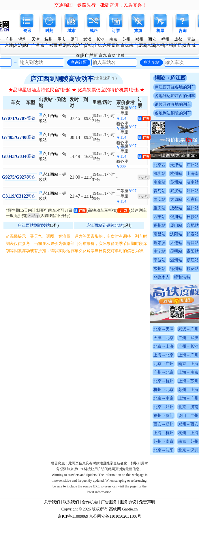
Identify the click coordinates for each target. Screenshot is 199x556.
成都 (178, 39)
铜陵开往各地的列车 (173, 104)
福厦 (62, 45)
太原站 (176, 199)
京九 (103, 55)
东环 (107, 45)
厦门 (74, 39)
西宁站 (159, 217)
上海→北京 (163, 355)
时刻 (49, 31)
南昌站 (159, 234)
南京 (113, 39)
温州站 (176, 260)
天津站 (176, 165)
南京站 (159, 182)
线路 (94, 31)
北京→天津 (163, 329)
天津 (35, 39)
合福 (169, 45)
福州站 (159, 225)
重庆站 (159, 208)
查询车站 (151, 62)
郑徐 (116, 45)
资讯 (27, 31)
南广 (133, 45)
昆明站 (176, 251)
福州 (165, 39)
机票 (160, 31)
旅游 (138, 31)
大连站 (176, 243)
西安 (152, 39)
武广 (27, 45)
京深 (151, 45)
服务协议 (128, 502)
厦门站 (176, 225)
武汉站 (176, 191)
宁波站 (159, 260)
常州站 (159, 268)
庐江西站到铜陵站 (34, 225)
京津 (9, 45)
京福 (160, 45)
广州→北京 (163, 372)
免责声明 (147, 502)
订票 (116, 31)
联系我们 (71, 502)
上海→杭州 (163, 433)
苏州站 (176, 182)
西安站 (159, 199)
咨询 (183, 31)
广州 (9, 39)
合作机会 (90, 502)
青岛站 (159, 191)
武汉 (87, 39)
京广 (44, 45)
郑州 (139, 39)
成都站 (176, 208)
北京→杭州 (163, 381)
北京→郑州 (163, 407)
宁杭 (98, 45)
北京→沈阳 (163, 450)
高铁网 (115, 509)
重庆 (61, 39)
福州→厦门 (163, 415)
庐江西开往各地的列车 (175, 87)
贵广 (85, 55)
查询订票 (79, 62)
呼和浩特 (182, 277)
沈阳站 (176, 234)
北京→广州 (163, 364)
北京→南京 (163, 398)
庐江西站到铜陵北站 (104, 225)
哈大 (71, 45)
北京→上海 (163, 346)
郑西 (53, 45)
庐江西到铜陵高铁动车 (62, 78)
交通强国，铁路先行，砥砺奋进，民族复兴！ (100, 5)
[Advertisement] (54, 311)
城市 (71, 31)
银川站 (176, 217)
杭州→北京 (163, 389)
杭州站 (176, 173)
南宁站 (159, 251)
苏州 (126, 39)
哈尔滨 (159, 243)
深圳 (22, 39)
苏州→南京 (163, 441)
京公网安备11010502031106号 (115, 516)
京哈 (112, 55)
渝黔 (121, 55)
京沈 (125, 45)
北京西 (159, 165)
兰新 (94, 55)
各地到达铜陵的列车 (173, 113)
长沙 (100, 39)
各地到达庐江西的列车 (175, 96)
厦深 (142, 45)
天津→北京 (163, 338)
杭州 (48, 39)
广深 (35, 45)
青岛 (191, 39)
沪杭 (89, 45)
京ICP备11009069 (73, 516)
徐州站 (176, 268)
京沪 (18, 45)
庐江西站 (50, 116)
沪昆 (178, 45)
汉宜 (187, 45)
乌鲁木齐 (161, 277)
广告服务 (109, 502)
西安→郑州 (163, 424)
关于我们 (52, 502)
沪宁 (80, 45)
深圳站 (159, 173)
